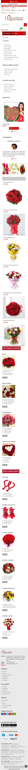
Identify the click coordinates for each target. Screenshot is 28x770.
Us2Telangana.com (5, 745)
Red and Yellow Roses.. (9, 402)
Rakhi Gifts (18, 759)
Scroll (26, 766)
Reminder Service (6, 692)
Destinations (5, 676)
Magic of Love (7, 371)
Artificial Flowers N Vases (10, 50)
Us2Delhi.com (13, 746)
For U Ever (6, 460)
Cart (20, 30)
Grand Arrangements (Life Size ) (11, 57)
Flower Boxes (7, 44)
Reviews (4, 673)
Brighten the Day (7, 634)
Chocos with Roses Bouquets (11, 69)
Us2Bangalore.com (15, 745)
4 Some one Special (8, 550)
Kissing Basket (7, 457)
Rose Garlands (7, 493)
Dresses (13, 764)
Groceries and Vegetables (10, 89)
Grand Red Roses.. (8, 374)
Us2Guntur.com (20, 746)
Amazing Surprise (8, 429)
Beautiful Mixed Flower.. (9, 400)
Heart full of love (7, 459)
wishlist (24, 30)
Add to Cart (15, 128)
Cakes (12, 761)
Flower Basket (7, 48)
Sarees (8, 764)
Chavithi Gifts (14, 756)
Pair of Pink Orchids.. (8, 496)
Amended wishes (7, 522)
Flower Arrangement (8, 576)
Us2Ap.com (15, 743)
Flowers (16, 761)
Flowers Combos (8, 52)
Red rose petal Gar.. (8, 494)
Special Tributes (7, 579)
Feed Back (4, 680)
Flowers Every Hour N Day (10, 55)
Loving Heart (6, 462)
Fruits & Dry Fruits (8, 88)
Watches (17, 762)
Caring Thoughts (7, 431)
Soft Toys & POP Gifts (9, 86)
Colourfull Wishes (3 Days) (10, 607)
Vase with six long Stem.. (9, 632)
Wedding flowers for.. (8, 520)
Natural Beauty (7, 432)
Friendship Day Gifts (8, 754)
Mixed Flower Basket (8, 399)
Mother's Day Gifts (14, 752)
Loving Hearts (7, 551)
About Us (4, 671)
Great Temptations (8, 428)
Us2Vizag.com (14, 747)
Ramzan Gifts (11, 757)
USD (14, 7)
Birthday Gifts (13, 750)
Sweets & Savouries (8, 84)
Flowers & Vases (8, 53)
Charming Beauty (8, 403)
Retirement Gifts (5, 752)
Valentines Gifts (13, 751)
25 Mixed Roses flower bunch (10, 265)
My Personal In (5, 693)
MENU (16, 33)
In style (5, 633)
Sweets (21, 761)
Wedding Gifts (21, 750)
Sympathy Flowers (8, 59)
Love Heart (6, 548)
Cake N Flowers (7, 91)
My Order (4, 686)
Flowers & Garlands (8, 70)
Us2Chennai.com (5, 746)
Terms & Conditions (6, 675)
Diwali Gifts (3, 757)
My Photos (4, 690)
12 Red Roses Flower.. (9, 370)
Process (4, 703)
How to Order (5, 700)
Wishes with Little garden (9, 605)
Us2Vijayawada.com (5, 747)
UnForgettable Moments (9, 237)
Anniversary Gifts (5, 751)
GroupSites (5, 7)
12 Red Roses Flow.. (8, 182)
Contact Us (4, 678)
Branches (3, 665)
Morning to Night (7, 604)
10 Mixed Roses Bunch (9, 320)
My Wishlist (5, 688)
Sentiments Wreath (8, 577)
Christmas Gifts (18, 757)
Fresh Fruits (7, 74)
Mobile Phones (11, 762)
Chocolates (3, 762)
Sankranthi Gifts (4, 759)
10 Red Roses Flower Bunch (10, 210)
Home (2, 37)
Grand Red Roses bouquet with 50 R (12, 292)
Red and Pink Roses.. (9, 373)
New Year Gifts (21, 751)
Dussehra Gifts (21, 756)
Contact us (12, 13)
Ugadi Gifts (12, 759)
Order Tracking (16, 10)
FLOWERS (6, 41)
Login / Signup (6, 10)
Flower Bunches (7, 46)
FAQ (3, 702)
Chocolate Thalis (8, 72)
